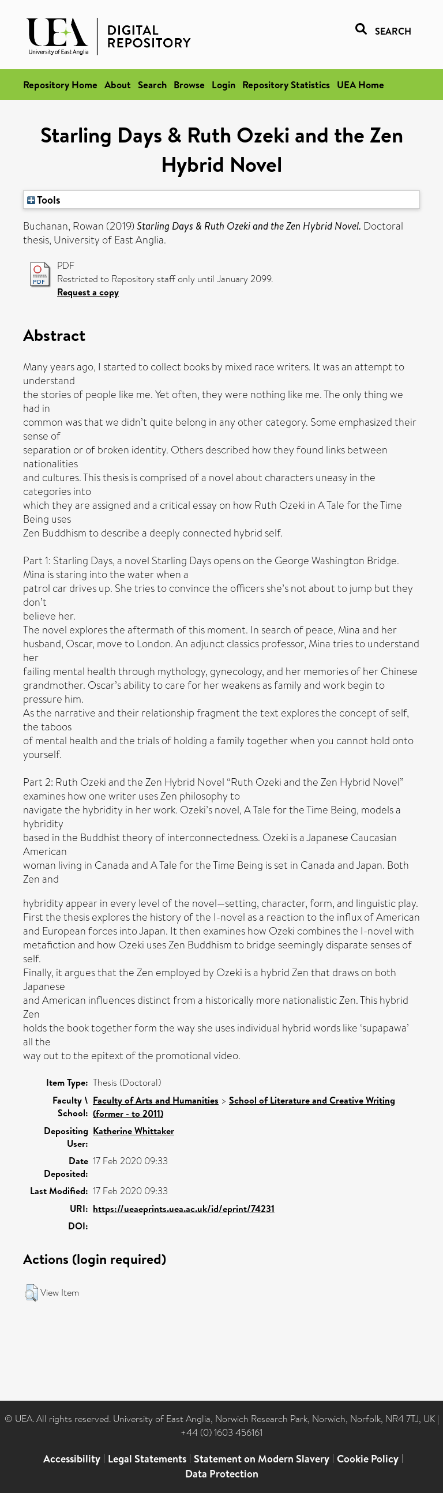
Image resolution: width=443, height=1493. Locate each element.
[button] (31, 1292)
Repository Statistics (286, 84)
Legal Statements (147, 1458)
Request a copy (88, 292)
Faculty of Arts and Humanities (156, 1100)
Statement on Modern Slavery (261, 1458)
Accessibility (71, 1458)
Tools (44, 199)
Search (152, 84)
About (117, 84)
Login (223, 84)
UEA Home (360, 84)
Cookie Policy (368, 1458)
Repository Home (60, 84)
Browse (189, 84)
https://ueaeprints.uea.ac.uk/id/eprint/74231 (184, 1208)
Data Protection (221, 1473)
